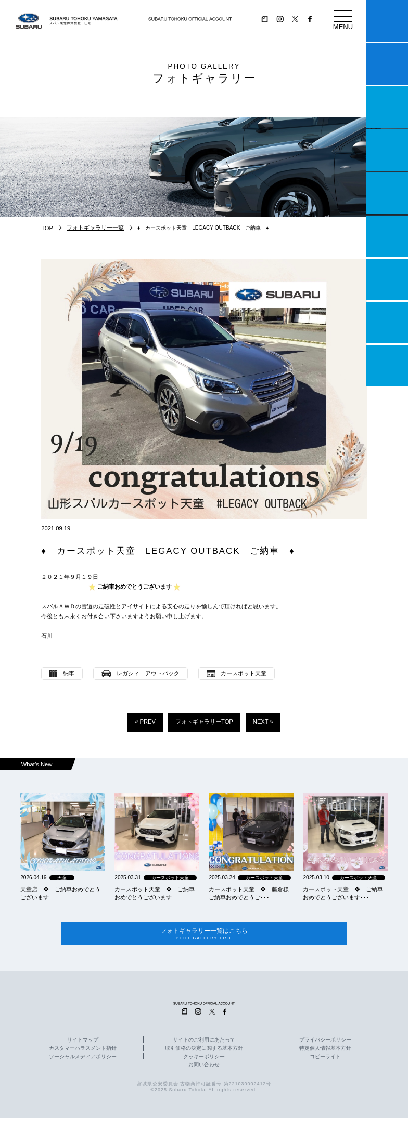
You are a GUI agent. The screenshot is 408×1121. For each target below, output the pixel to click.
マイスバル (387, 21)
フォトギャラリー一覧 (95, 227)
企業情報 (387, 322)
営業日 (387, 150)
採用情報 (387, 365)
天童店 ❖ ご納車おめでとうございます (60, 893)
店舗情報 (387, 193)
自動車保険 (387, 279)
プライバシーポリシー (325, 1042)
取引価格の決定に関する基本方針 (204, 1050)
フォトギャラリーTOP (204, 721)
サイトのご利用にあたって (204, 1042)
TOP (47, 228)
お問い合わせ (204, 1067)
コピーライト (325, 1058)
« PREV (145, 721)
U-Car (387, 236)
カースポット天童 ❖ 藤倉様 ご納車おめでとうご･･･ (251, 893)
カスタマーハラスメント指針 (83, 1050)
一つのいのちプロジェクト (387, 107)
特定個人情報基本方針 (325, 1050)
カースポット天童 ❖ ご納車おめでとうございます (154, 893)
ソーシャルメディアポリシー (83, 1058)
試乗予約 (387, 64)
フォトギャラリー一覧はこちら (204, 934)
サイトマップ (82, 1042)
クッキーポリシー (204, 1058)
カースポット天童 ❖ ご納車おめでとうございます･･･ (343, 893)
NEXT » (263, 721)
